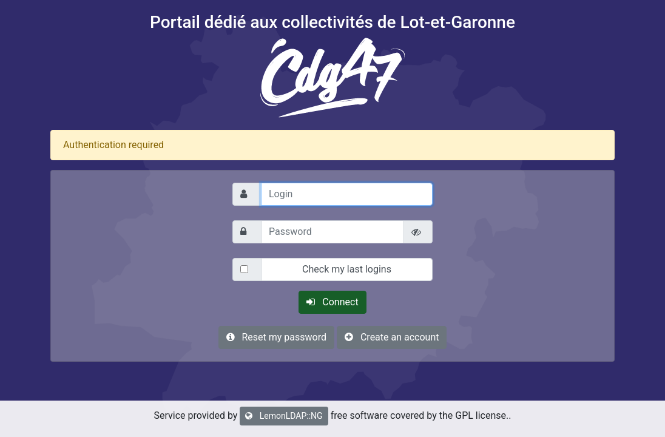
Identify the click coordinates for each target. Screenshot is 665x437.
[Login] (347, 194)
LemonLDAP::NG (283, 416)
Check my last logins (346, 269)
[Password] (332, 231)
